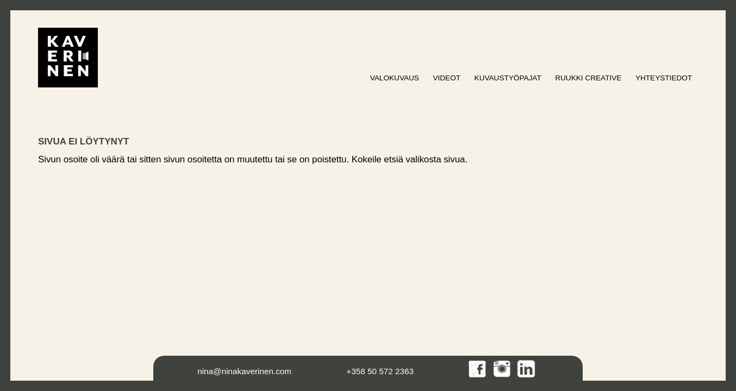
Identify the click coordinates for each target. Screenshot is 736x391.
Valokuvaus (394, 78)
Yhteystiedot (663, 78)
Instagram (502, 369)
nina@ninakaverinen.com (244, 371)
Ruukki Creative (588, 78)
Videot (446, 78)
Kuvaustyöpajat (508, 78)
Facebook (478, 369)
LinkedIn (526, 369)
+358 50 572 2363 (380, 371)
